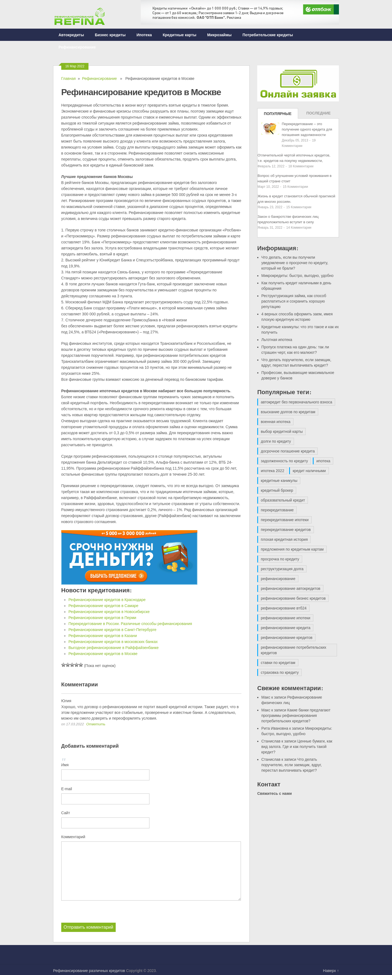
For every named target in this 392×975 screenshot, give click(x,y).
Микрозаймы (219, 35)
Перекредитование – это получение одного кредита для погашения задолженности (307, 129)
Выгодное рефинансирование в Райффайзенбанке (113, 647)
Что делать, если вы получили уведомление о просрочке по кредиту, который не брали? (294, 262)
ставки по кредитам (278, 662)
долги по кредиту (276, 441)
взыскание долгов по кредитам (288, 412)
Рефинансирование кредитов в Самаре (103, 605)
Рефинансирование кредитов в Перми (102, 617)
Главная (68, 78)
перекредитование (277, 510)
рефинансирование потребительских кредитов (293, 650)
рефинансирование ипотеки (285, 618)
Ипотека (144, 35)
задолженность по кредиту (284, 461)
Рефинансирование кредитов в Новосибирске (108, 611)
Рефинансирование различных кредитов (89, 970)
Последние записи (318, 115)
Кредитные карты (179, 35)
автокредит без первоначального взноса (296, 402)
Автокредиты (71, 35)
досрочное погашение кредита (288, 451)
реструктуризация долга (282, 569)
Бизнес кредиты (110, 35)
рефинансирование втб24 (284, 608)
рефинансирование (278, 578)
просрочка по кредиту (280, 559)
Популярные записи (278, 115)
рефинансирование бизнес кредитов (293, 598)
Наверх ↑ (331, 970)
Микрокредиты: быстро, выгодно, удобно (297, 275)
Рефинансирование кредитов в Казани (102, 635)
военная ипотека (275, 421)
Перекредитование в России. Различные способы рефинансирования (130, 623)
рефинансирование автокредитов (290, 588)
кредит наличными (309, 471)
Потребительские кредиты (268, 35)
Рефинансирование (77, 47)
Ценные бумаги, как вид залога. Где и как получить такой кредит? (296, 746)
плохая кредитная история (284, 539)
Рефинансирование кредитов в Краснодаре (106, 599)
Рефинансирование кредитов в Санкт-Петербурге (112, 629)
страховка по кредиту (280, 672)
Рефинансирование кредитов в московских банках (113, 641)
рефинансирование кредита (285, 628)
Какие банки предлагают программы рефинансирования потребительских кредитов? (295, 715)
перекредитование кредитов (286, 529)
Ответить (95, 724)
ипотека (323, 461)
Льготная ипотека (276, 339)
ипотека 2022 (272, 471)
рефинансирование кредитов (287, 637)
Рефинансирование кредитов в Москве (102, 653)
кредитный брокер (277, 490)
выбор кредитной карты (282, 431)
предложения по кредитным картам (292, 549)
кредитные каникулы (279, 480)
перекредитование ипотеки (285, 520)
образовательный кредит (283, 500)
